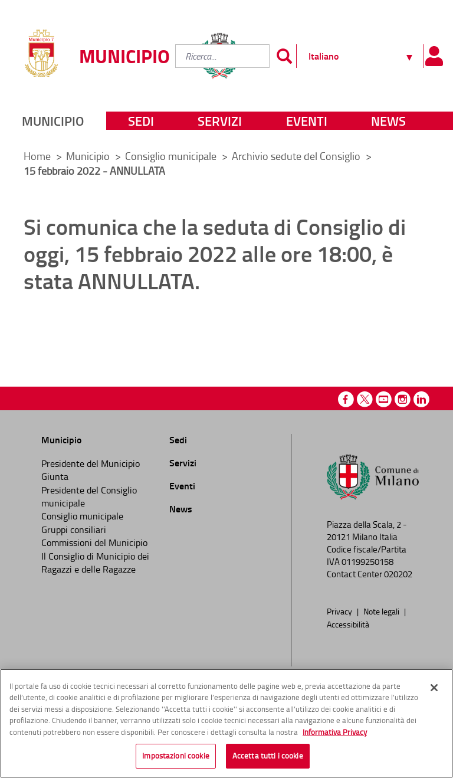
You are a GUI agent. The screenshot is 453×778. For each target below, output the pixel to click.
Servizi (220, 121)
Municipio (53, 121)
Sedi (141, 121)
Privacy (340, 611)
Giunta (54, 476)
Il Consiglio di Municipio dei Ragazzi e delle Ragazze (95, 563)
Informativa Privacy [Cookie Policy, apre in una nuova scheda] (335, 734)
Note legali (382, 611)
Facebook (346, 399)
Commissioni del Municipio (94, 542)
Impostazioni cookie (175, 758)
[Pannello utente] (434, 56)
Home (37, 156)
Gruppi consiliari (73, 529)
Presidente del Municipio (90, 463)
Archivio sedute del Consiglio (297, 156)
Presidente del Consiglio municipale (89, 496)
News (388, 121)
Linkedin (421, 399)
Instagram (403, 399)
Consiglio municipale (172, 156)
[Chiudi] (434, 690)
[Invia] (284, 56)
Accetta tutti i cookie (267, 758)
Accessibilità (348, 624)
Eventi (306, 121)
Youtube (384, 399)
